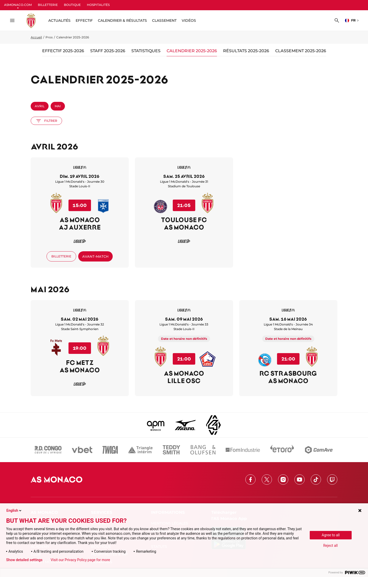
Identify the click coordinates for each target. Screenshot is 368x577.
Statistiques (145, 50)
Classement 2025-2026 (300, 50)
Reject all (330, 545)
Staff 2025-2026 (107, 50)
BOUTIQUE (72, 5)
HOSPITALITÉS (98, 5)
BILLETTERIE (48, 5)
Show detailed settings (24, 560)
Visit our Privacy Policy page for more (80, 560)
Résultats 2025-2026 (246, 50)
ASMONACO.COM (18, 5)
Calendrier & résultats (122, 20)
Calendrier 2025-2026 (192, 50)
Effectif (84, 20)
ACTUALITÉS (59, 20)
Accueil (36, 37)
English (14, 510)
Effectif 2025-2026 (63, 50)
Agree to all (331, 535)
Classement (164, 20)
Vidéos (189, 20)
